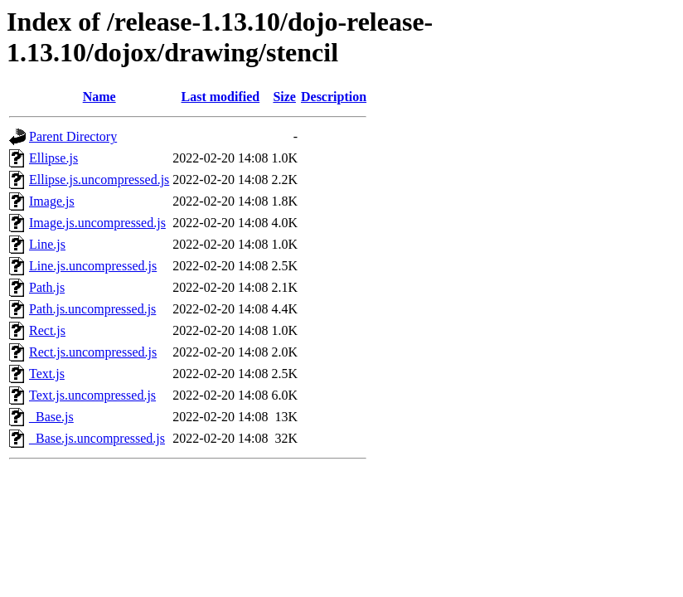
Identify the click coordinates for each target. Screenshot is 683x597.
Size (284, 97)
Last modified (221, 97)
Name (99, 97)
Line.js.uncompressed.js (93, 266)
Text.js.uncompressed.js (92, 395)
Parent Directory (73, 136)
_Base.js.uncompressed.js (97, 438)
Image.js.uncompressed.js (97, 223)
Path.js (47, 287)
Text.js (47, 373)
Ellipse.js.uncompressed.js (99, 179)
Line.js (47, 244)
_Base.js (51, 417)
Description (333, 97)
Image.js (52, 201)
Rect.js (47, 330)
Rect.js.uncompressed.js (93, 352)
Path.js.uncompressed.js (92, 309)
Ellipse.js (53, 158)
